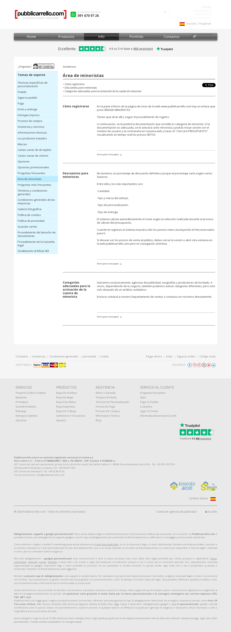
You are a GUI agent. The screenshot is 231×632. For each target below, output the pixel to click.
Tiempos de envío (106, 397)
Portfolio (136, 36)
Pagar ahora (154, 356)
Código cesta (207, 356)
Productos (66, 36)
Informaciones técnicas (32, 132)
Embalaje (21, 411)
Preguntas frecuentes (31, 173)
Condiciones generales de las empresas (36, 201)
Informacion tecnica (108, 416)
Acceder (211, 511)
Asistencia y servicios (31, 127)
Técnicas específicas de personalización (33, 84)
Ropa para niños (66, 402)
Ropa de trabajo (66, 411)
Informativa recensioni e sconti (158, 416)
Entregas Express (29, 115)
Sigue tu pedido (27, 97)
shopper (52, 562)
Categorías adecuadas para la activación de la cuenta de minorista (103, 91)
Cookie (104, 356)
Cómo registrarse (74, 84)
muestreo (21, 397)
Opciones (24, 161)
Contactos (172, 36)
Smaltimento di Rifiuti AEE (33, 251)
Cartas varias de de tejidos (34, 150)
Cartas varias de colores (33, 155)
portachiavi (20, 562)
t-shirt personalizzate (107, 544)
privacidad (89, 356)
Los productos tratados (32, 138)
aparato (61, 420)
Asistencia (38, 356)
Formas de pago (105, 406)
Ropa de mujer (65, 397)
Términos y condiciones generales (32, 192)
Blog (98, 420)
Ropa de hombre (66, 393)
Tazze (213, 558)
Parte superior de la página (108, 154)
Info (101, 36)
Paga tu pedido (149, 402)
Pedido (22, 92)
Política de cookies (29, 215)
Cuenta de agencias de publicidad (176, 511)
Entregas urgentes (26, 416)
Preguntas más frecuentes (34, 185)
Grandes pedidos (26, 406)
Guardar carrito (27, 226)
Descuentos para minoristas (81, 87)
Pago (21, 103)
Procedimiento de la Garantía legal (36, 243)
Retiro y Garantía (106, 393)
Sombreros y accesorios (70, 416)
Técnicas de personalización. (113, 402)
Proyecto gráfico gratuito (31, 393)
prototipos (22, 402)
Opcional (21, 420)
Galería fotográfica (30, 209)
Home (31, 36)
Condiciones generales (63, 356)
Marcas (22, 144)
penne (42, 562)
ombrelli (32, 562)
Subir (169, 356)
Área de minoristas (30, 179)
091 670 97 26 (88, 15)
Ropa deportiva (65, 406)
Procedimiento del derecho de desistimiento (37, 234)
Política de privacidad (31, 221)
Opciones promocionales (33, 167)
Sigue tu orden (186, 356)
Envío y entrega (27, 109)
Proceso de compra (30, 121)
